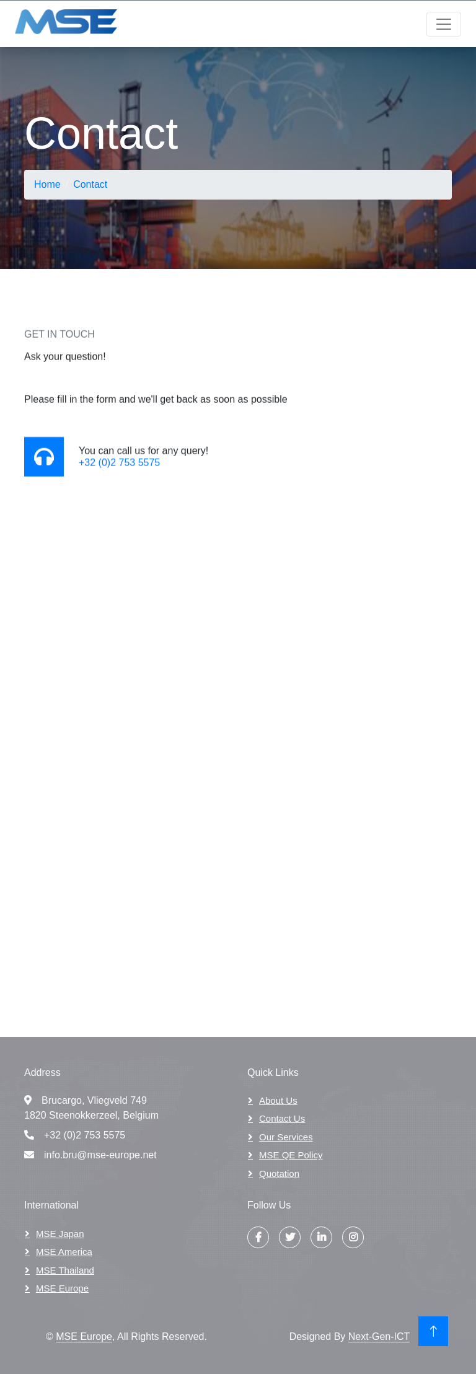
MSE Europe (62, 1288)
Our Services (286, 1137)
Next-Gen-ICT (379, 1336)
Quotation (279, 1173)
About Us (278, 1100)
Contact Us (282, 1118)
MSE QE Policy (291, 1155)
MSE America (64, 1251)
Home (47, 184)
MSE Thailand (65, 1270)
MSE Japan (60, 1233)
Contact (90, 184)
